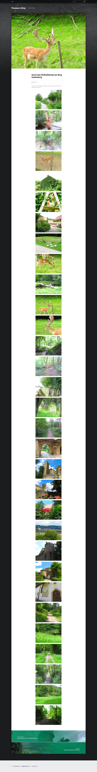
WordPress (27, 766)
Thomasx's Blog (18, 8)
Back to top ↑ (34, 766)
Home (12, 1)
